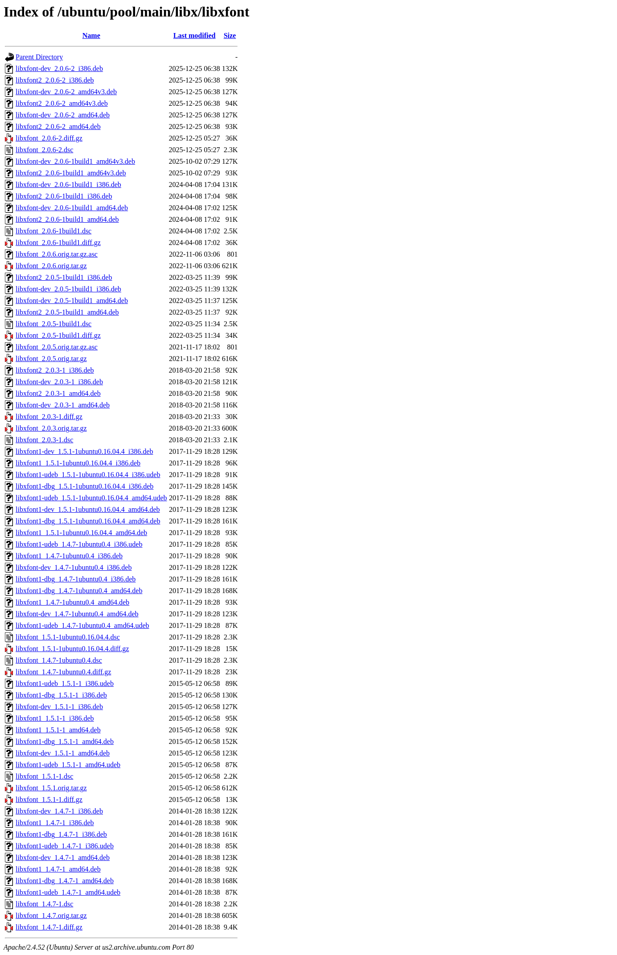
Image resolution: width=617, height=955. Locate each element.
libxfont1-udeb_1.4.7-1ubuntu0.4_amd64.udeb (82, 625)
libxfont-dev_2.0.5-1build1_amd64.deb (72, 300)
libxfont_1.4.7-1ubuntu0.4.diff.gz (63, 672)
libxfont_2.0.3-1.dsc (44, 440)
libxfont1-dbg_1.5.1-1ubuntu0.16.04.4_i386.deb (84, 486)
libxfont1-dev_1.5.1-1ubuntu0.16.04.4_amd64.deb (88, 509)
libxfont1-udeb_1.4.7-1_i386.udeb (65, 846)
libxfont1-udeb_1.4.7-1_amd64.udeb (68, 892)
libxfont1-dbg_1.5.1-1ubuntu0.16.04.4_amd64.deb (88, 521)
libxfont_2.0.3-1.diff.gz (49, 416)
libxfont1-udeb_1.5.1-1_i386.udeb (65, 683)
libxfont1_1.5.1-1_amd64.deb (58, 730)
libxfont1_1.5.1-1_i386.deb (55, 718)
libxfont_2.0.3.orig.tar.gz (51, 428)
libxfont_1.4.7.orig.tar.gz (51, 915)
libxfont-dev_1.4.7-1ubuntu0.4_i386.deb (74, 567)
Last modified (194, 35)
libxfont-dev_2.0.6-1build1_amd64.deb (72, 208)
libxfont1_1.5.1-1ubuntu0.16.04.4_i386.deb (78, 463)
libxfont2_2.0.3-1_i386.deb (55, 370)
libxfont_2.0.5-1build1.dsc (53, 324)
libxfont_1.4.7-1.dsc (44, 904)
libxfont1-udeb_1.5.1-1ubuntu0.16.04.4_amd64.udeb (91, 498)
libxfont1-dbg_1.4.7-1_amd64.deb (65, 880)
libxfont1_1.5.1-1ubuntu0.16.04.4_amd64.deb (81, 532)
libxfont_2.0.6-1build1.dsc (53, 231)
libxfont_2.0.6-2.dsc (44, 150)
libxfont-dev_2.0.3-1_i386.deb (59, 382)
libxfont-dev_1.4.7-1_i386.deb (59, 811)
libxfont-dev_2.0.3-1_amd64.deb (63, 405)
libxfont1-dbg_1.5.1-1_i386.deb (61, 695)
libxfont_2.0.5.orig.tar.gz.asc (57, 347)
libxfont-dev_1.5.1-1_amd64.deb (63, 753)
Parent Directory (39, 57)
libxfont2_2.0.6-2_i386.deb (55, 80)
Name (91, 35)
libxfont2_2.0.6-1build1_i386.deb (64, 196)
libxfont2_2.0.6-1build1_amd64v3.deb (71, 173)
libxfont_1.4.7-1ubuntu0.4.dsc (59, 660)
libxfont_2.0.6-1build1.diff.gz (58, 242)
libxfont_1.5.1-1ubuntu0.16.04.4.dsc (68, 637)
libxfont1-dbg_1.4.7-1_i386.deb (61, 834)
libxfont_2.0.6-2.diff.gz (49, 138)
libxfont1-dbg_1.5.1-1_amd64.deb (65, 741)
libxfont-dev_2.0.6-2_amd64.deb (63, 115)
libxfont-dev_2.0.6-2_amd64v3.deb (66, 92)
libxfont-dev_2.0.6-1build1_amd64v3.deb (75, 161)
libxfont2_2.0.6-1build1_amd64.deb (67, 219)
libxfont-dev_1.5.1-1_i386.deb (59, 706)
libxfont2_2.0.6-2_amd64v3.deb (62, 103)
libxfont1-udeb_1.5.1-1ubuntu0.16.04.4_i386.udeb (88, 474)
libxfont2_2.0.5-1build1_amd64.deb (67, 312)
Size (230, 35)
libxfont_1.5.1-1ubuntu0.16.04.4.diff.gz (72, 648)
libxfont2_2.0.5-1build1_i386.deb (64, 277)
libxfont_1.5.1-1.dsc (44, 776)
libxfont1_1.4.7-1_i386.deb (55, 822)
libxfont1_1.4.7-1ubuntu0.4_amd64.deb (72, 602)
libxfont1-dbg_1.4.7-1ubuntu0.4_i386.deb (76, 579)
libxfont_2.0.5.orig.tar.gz (51, 358)
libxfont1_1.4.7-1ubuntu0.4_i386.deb (69, 556)
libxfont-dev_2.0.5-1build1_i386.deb (68, 289)
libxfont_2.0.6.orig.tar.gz (51, 266)
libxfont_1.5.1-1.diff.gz (49, 799)
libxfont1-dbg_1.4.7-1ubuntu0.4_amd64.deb (79, 590)
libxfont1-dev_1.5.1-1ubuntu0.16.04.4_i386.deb (84, 451)
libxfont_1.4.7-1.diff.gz (49, 927)
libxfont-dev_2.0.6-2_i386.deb (59, 68)
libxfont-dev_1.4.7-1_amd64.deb (63, 857)
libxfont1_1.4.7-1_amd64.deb (58, 869)
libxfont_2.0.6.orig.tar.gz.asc (57, 254)
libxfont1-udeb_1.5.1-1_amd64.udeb (68, 764)
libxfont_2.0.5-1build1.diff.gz (58, 335)
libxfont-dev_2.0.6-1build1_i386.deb (68, 184)
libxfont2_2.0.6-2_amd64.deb (58, 126)
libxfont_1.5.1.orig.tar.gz (51, 788)
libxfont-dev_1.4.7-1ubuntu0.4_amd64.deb (77, 614)
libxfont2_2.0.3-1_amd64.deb (58, 393)
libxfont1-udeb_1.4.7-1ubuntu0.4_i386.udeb (79, 544)
